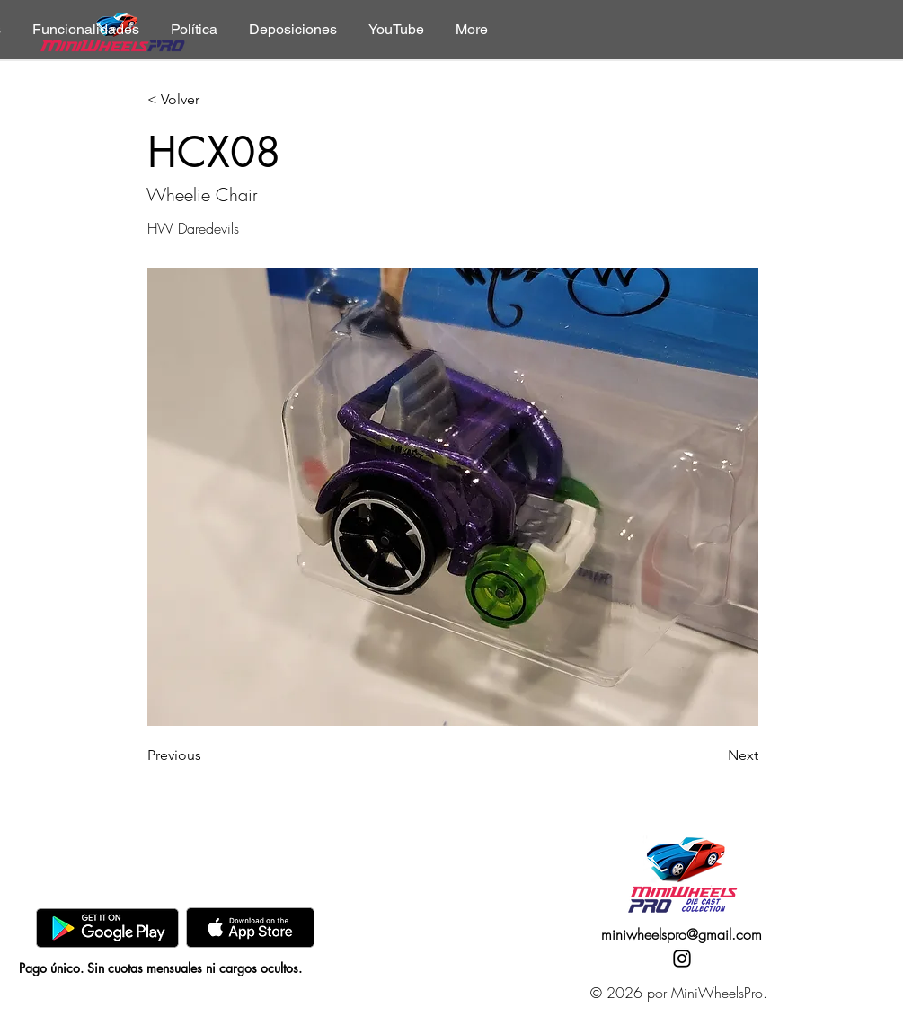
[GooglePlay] (107, 927)
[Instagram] (682, 958)
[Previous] (206, 755)
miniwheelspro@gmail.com (681, 934)
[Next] (713, 755)
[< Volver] (206, 100)
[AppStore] (250, 927)
